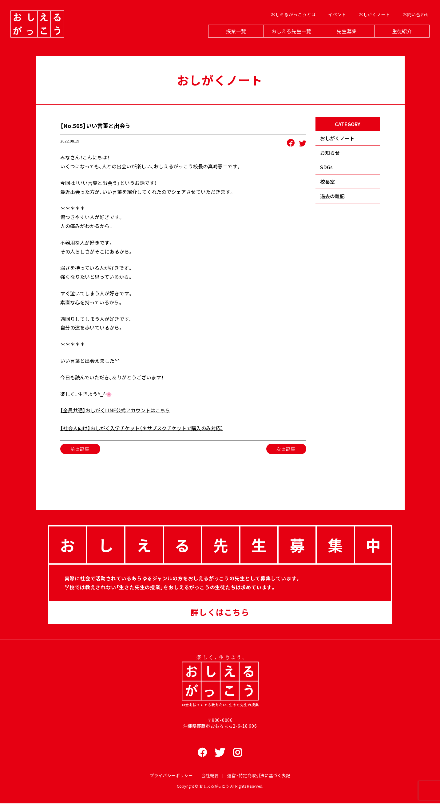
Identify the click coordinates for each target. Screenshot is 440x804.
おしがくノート (372, 22)
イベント (335, 22)
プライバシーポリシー (171, 776)
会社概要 (210, 776)
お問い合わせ (414, 22)
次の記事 (285, 449)
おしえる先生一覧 (289, 37)
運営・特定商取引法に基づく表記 (258, 776)
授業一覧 (234, 37)
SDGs (326, 167)
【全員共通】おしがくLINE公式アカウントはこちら (115, 410)
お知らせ (330, 152)
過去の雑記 (332, 196)
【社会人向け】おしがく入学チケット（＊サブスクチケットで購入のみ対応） (141, 428)
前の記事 (79, 449)
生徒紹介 (400, 37)
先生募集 (345, 37)
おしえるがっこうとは (291, 22)
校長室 (327, 181)
